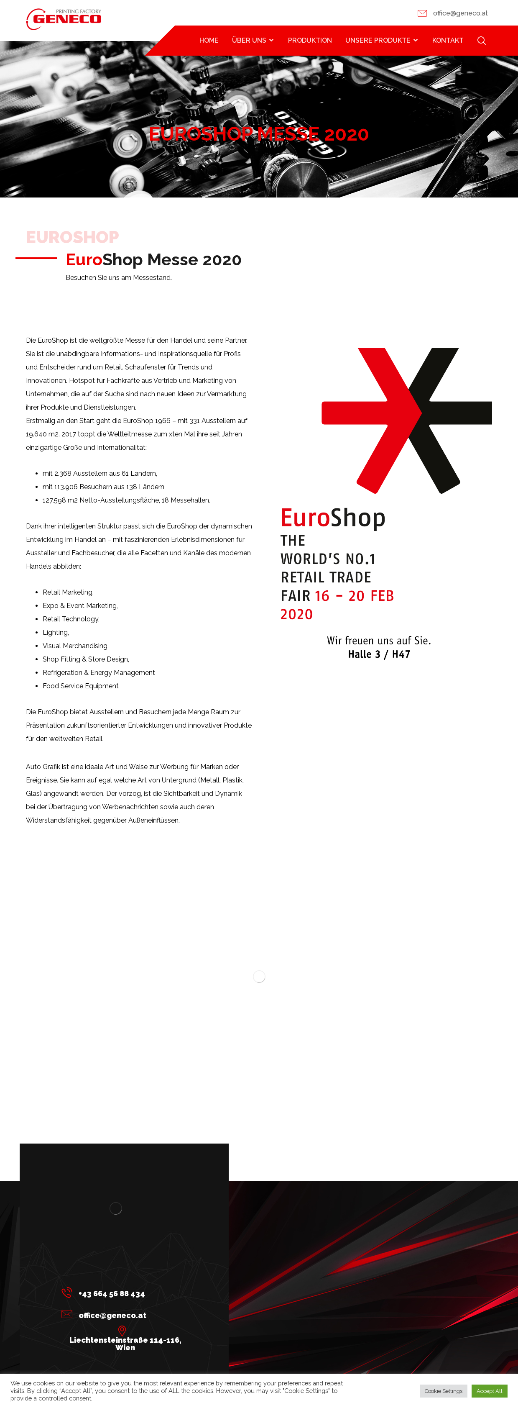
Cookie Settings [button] (443, 1391)
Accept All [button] (490, 1391)
